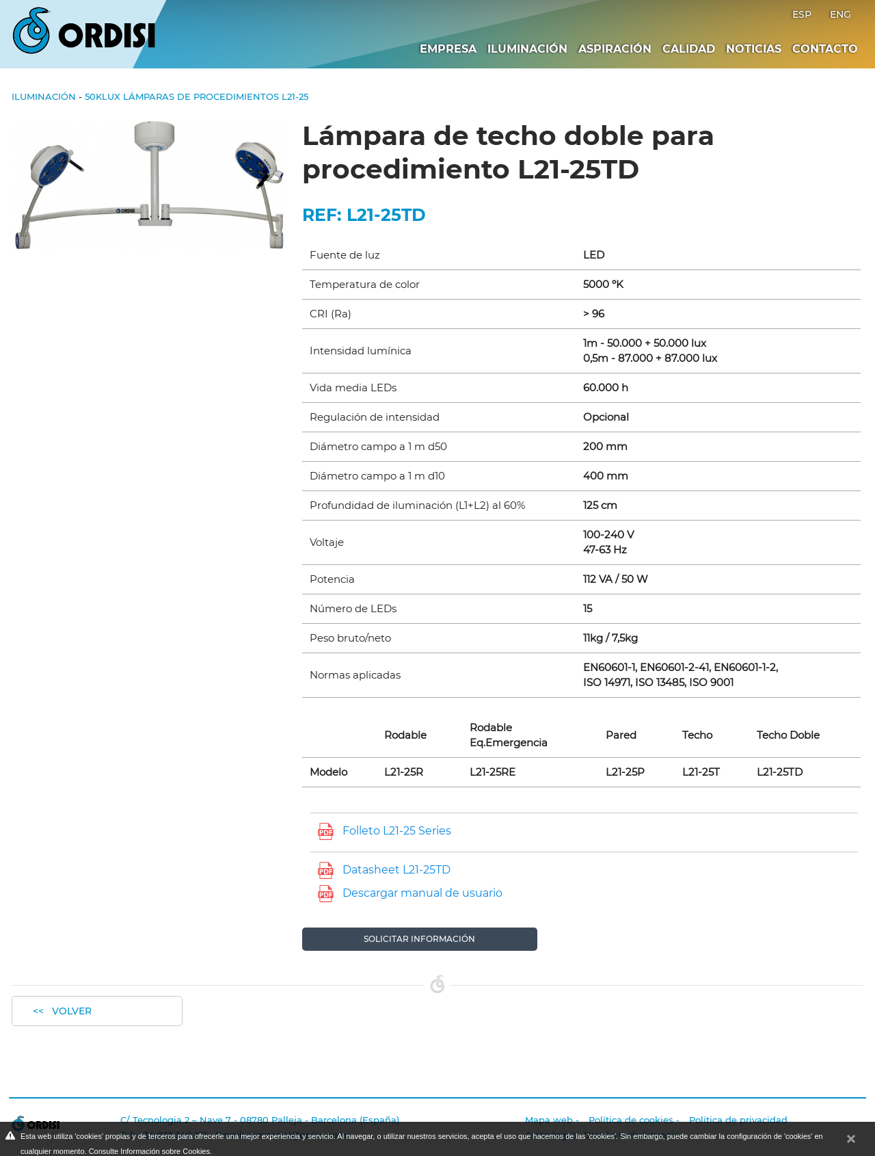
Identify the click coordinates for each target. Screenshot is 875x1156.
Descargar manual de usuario (422, 892)
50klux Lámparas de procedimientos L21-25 (196, 96)
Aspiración (614, 48)
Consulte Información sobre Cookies (149, 1151)
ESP (803, 14)
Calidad (688, 48)
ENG (840, 14)
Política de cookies (631, 1119)
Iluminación (527, 48)
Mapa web (549, 1119)
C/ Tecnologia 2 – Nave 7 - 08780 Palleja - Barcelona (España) (259, 1119)
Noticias (753, 48)
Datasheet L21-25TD (396, 869)
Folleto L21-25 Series (396, 830)
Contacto (825, 48)
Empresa (448, 48)
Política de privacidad (738, 1119)
